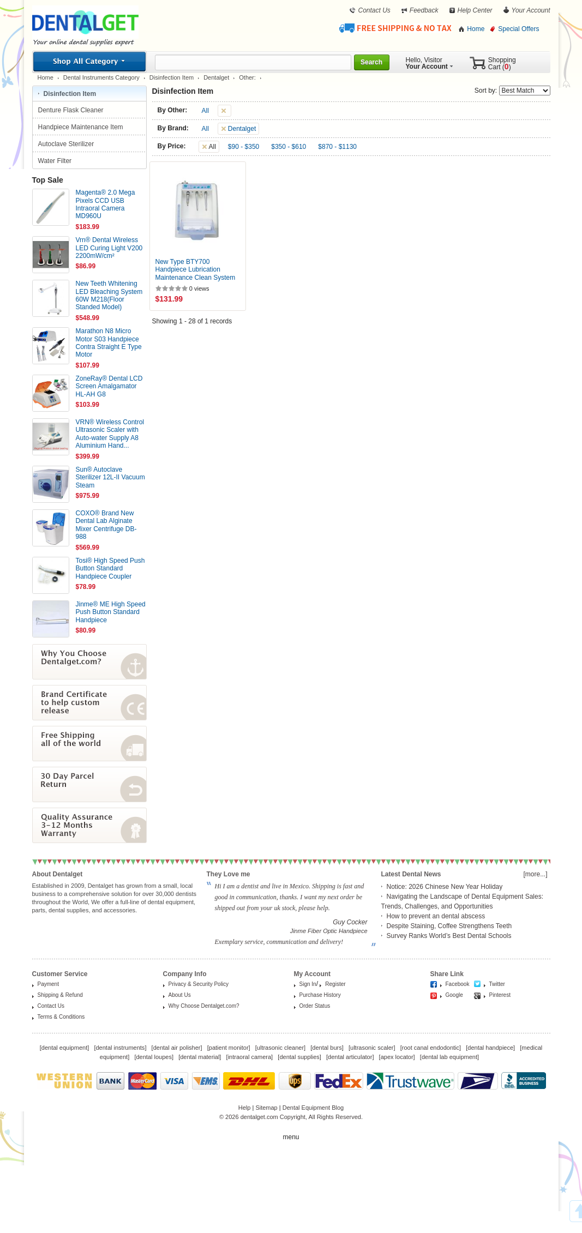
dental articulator (350, 1057)
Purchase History (320, 995)
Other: (247, 77)
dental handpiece (490, 1047)
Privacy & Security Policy (199, 984)
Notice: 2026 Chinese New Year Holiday (445, 887)
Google (454, 995)
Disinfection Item (171, 77)
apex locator (397, 1057)
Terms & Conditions (61, 1017)
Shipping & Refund (60, 995)
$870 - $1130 (337, 147)
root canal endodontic (430, 1047)
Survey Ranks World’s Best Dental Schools (449, 936)
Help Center (475, 10)
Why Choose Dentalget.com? (204, 1006)
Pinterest (500, 995)
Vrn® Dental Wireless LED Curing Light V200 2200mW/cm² (109, 248)
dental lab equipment (449, 1057)
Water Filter (56, 161)
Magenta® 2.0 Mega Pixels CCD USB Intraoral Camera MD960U (105, 204)
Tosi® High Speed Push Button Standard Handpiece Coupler (110, 568)
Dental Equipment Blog (313, 1107)
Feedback (424, 10)
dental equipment (64, 1047)
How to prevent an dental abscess (436, 916)
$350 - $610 (288, 147)
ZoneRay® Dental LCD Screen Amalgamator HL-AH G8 (109, 386)
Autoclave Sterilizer (67, 144)
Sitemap (266, 1107)
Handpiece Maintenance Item (81, 127)
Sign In (307, 984)
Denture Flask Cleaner (71, 110)
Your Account (531, 10)
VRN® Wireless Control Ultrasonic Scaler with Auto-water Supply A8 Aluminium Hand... (110, 433)
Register (335, 984)
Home (475, 29)
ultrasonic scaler (371, 1047)
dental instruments (120, 1047)
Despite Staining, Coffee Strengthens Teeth (449, 926)
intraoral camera (249, 1057)
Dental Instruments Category (101, 77)
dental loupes (153, 1057)
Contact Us (374, 10)
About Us (180, 995)
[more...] (535, 874)
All (205, 111)
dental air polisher (177, 1047)
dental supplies (299, 1057)
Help (244, 1107)
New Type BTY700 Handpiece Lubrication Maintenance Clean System (195, 269)
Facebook (458, 984)
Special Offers (518, 29)
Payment (48, 984)
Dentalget (216, 77)
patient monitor (229, 1047)
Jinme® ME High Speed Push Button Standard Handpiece (111, 612)
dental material (199, 1057)
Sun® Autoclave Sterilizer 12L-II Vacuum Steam (110, 477)
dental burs (326, 1047)
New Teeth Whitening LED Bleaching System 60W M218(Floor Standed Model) (109, 295)
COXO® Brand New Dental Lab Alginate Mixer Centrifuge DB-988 (106, 524)
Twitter (497, 984)
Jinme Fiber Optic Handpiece (329, 931)
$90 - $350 (243, 147)
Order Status (315, 1006)
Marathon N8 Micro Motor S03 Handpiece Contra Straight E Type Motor (109, 342)
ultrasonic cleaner (280, 1047)
